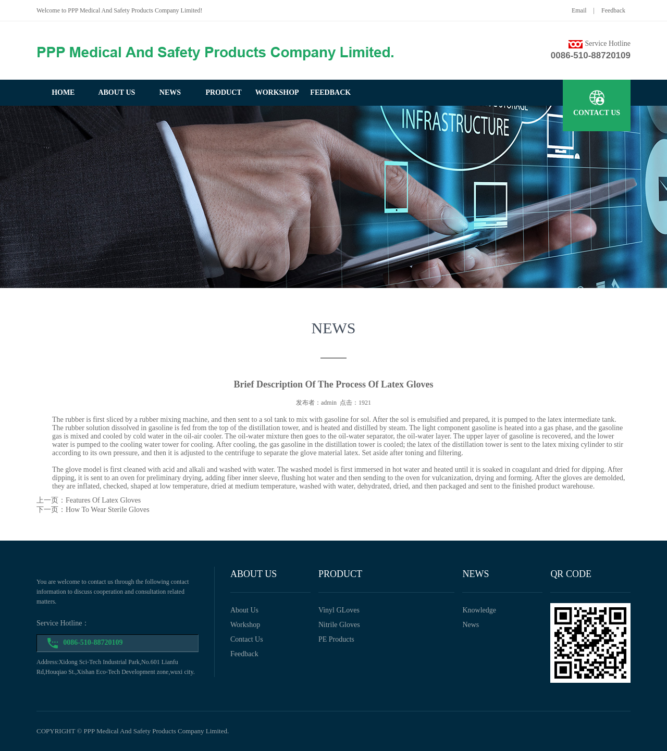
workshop (277, 92)
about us (116, 92)
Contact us (246, 639)
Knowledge (479, 610)
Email (579, 10)
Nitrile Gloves (339, 625)
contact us (596, 113)
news (170, 92)
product (223, 92)
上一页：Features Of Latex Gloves (88, 500)
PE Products (336, 639)
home (63, 92)
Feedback (613, 10)
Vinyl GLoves (339, 610)
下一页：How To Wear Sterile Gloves (93, 510)
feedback (330, 92)
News (470, 625)
